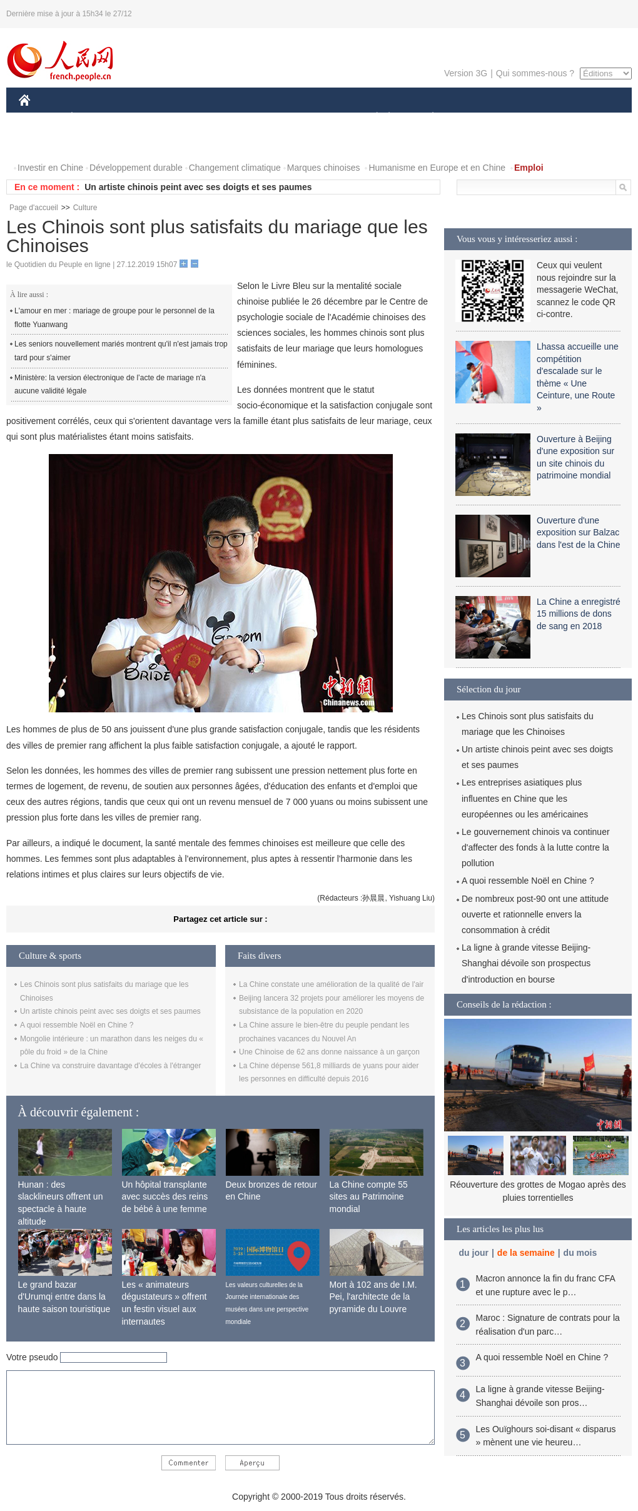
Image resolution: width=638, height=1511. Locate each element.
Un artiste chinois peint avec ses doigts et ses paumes (197, 187)
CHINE (40, 118)
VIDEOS (94, 143)
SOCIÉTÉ (371, 118)
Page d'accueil (33, 207)
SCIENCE (259, 118)
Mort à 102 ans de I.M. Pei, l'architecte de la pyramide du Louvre (373, 1297)
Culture (85, 207)
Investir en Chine (50, 168)
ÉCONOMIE (94, 118)
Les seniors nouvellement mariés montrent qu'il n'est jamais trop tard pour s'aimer (121, 351)
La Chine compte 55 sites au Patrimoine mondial (369, 1197)
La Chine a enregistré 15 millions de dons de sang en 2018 (578, 614)
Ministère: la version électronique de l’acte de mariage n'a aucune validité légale (110, 384)
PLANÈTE (426, 118)
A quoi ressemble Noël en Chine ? (76, 1025)
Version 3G (465, 73)
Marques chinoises (323, 168)
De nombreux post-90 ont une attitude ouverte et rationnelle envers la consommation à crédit (535, 914)
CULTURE (315, 118)
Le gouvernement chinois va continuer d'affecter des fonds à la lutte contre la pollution (536, 847)
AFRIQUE (204, 118)
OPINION (588, 118)
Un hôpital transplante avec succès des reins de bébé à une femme (165, 1197)
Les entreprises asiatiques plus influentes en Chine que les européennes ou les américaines (525, 798)
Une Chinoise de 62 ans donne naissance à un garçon (329, 1052)
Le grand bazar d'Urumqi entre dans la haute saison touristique (64, 1297)
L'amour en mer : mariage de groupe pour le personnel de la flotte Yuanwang (114, 317)
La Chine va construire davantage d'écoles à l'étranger (110, 1065)
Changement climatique (235, 168)
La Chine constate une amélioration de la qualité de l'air (331, 984)
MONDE (151, 118)
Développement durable (136, 168)
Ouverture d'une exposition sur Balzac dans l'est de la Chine (578, 532)
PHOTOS (44, 143)
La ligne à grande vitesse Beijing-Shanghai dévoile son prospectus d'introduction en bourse (526, 963)
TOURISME (529, 118)
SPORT (476, 118)
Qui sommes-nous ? (535, 73)
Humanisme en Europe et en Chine (436, 168)
